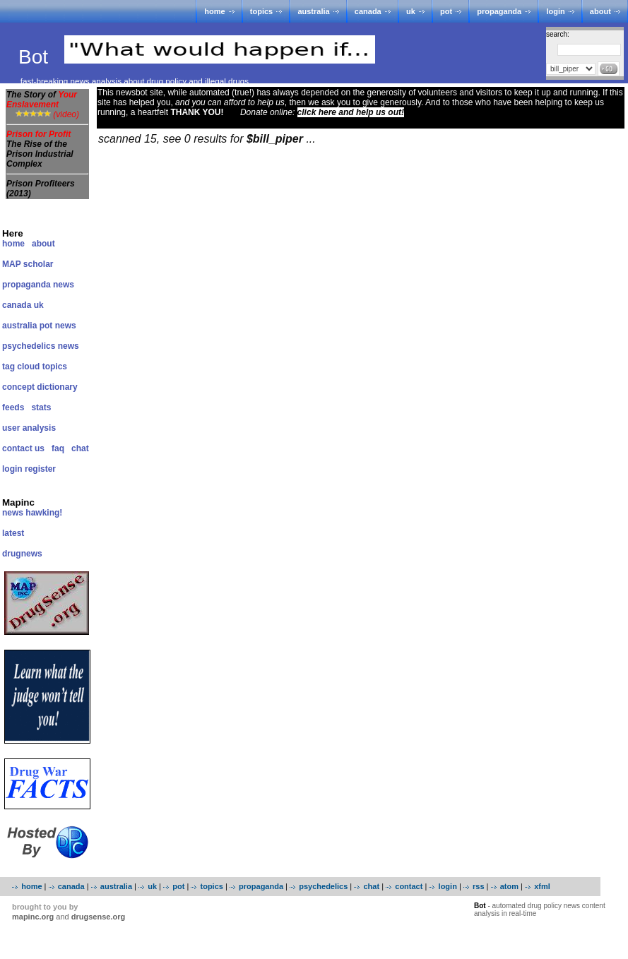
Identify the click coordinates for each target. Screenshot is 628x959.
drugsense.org (98, 916)
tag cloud (21, 366)
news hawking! (32, 513)
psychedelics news (40, 346)
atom (509, 886)
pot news (58, 325)
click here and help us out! (350, 112)
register (40, 469)
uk (410, 11)
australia (313, 11)
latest (13, 533)
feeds (13, 407)
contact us (23, 448)
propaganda (499, 11)
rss (479, 886)
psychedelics (323, 886)
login (555, 11)
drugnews (22, 554)
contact (408, 886)
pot (446, 11)
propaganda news (38, 285)
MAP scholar (27, 264)
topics (261, 11)
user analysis (29, 428)
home (214, 11)
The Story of (41, 99)
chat (80, 448)
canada (368, 11)
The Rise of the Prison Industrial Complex (39, 154)
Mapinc (18, 502)
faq (58, 448)
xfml (542, 886)
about (600, 11)
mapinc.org (33, 916)
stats (41, 407)
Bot (36, 57)
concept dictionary (40, 387)
